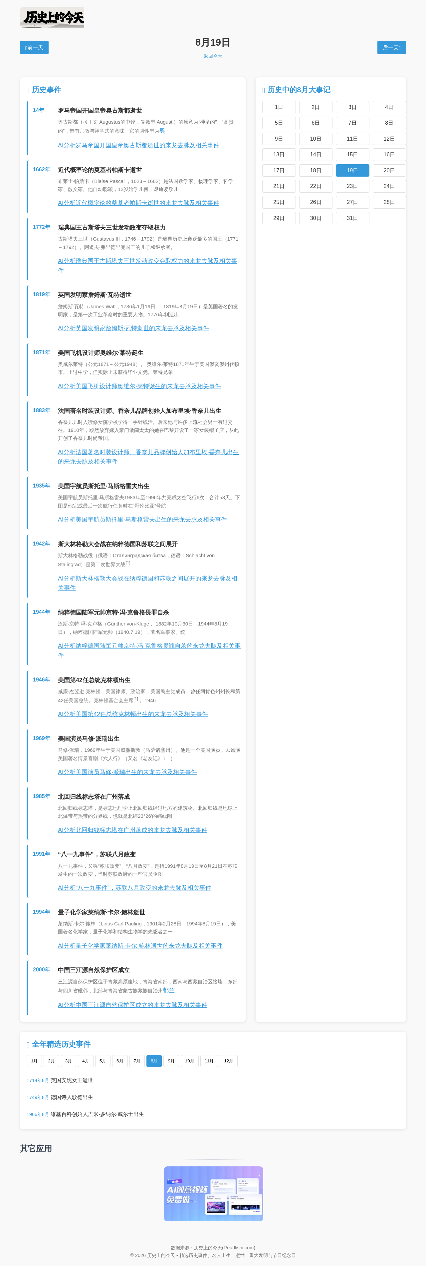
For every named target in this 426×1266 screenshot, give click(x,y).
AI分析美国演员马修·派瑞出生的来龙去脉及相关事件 (127, 772)
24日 (389, 186)
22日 (315, 186)
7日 (352, 123)
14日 (315, 154)
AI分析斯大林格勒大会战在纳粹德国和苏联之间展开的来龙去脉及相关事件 (147, 583)
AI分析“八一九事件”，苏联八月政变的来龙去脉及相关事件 (134, 887)
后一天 (392, 47)
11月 (209, 1060)
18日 (315, 170)
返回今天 (213, 56)
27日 (352, 202)
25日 (279, 202)
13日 (279, 154)
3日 (352, 107)
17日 (279, 170)
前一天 (34, 47)
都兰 (169, 990)
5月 (103, 1060)
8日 (389, 123)
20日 (389, 170)
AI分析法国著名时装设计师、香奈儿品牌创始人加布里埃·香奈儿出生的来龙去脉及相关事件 (148, 457)
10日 (315, 139)
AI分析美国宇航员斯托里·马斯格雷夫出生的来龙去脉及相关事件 (142, 519)
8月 (154, 1060)
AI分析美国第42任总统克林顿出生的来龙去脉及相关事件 (133, 714)
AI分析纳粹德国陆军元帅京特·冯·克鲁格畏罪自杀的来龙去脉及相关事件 (149, 650)
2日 (316, 107)
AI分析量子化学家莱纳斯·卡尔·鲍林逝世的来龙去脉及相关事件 (140, 945)
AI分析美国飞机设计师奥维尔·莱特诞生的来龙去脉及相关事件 (139, 386)
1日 (279, 107)
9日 (279, 139)
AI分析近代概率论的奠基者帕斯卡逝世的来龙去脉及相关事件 (138, 203)
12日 (389, 139)
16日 (389, 154)
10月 (189, 1060)
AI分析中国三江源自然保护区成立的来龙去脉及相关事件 (132, 1005)
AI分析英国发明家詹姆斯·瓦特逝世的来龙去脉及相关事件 (133, 328)
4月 (85, 1060)
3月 (68, 1060)
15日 (352, 154)
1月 (34, 1060)
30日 (315, 218)
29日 (279, 218)
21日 (279, 186)
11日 (352, 139)
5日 (279, 123)
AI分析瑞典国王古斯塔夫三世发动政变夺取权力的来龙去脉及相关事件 (147, 266)
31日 (352, 218)
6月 (119, 1060)
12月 (228, 1060)
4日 (389, 107)
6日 (316, 123)
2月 (51, 1060)
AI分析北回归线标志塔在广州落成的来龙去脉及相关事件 (132, 830)
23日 (352, 186)
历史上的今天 (213, 17)
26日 (315, 202)
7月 (137, 1060)
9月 (171, 1060)
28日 (389, 202)
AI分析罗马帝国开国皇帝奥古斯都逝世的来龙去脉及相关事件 (138, 145)
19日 (352, 170)
